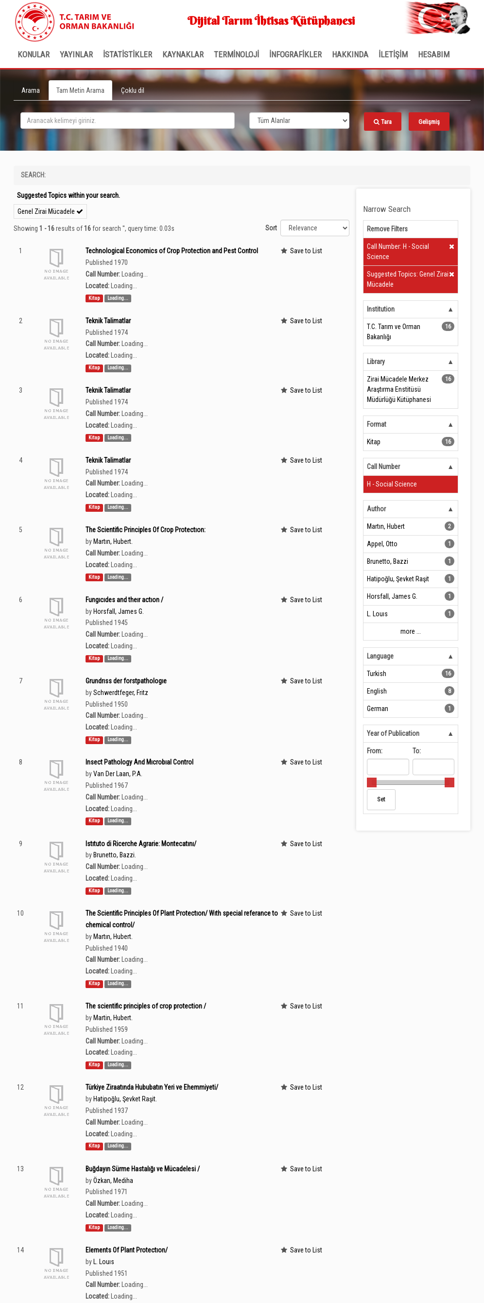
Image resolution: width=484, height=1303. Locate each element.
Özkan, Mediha (113, 1180)
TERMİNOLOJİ (236, 54)
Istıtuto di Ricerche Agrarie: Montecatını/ (141, 844)
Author (376, 509)
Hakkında (350, 54)
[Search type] (299, 120)
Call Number (383, 466)
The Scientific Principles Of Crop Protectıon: (146, 530)
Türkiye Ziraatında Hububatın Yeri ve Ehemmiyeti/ (152, 1087)
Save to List (306, 251)
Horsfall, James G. (118, 611)
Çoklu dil (132, 90)
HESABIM (433, 54)
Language (380, 656)
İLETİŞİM (393, 54)
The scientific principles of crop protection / (146, 1006)
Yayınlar (76, 54)
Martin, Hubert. (113, 1018)
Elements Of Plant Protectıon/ (127, 1250)
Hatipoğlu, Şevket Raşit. (125, 1099)
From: (374, 751)
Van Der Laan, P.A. (117, 774)
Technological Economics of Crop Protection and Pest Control (172, 251)
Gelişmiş (429, 121)
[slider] (372, 782)
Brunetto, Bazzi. (114, 855)
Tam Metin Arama (80, 90)
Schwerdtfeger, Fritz (120, 692)
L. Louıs (103, 1262)
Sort (271, 228)
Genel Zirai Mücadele (50, 211)
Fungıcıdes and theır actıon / (124, 600)
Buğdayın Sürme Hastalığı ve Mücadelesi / (143, 1169)
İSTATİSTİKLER (127, 54)
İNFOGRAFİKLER (295, 54)
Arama (30, 90)
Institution (381, 309)
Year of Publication (393, 733)
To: (417, 751)
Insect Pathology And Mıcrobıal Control (139, 762)
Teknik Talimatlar (108, 321)
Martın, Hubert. (113, 541)
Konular (33, 54)
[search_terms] (127, 120)
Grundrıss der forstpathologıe (126, 681)
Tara (383, 121)
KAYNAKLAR (183, 54)
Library (376, 361)
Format (376, 424)
